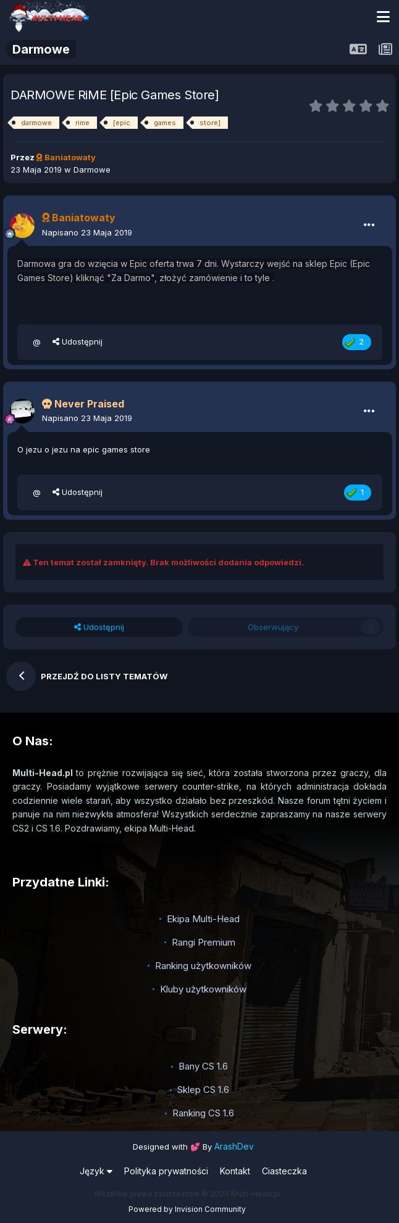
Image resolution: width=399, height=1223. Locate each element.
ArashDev (234, 1146)
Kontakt (235, 1171)
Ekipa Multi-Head (203, 919)
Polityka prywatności (166, 1171)
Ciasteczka (284, 1171)
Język (96, 1171)
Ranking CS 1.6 (203, 1113)
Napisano (87, 232)
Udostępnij (77, 341)
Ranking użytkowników (203, 965)
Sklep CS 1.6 (203, 1089)
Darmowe (92, 169)
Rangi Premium (203, 942)
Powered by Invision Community (187, 1209)
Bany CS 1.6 (203, 1066)
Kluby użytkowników (203, 989)
